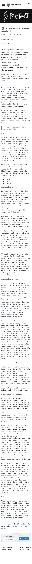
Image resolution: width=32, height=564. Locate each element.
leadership (6, 43)
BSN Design (24, 562)
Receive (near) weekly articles (13, 536)
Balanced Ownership (8, 39)
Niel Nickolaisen (13, 121)
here (3, 81)
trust (3, 89)
